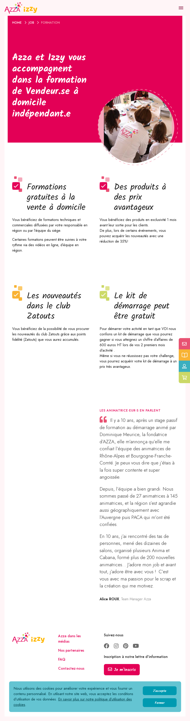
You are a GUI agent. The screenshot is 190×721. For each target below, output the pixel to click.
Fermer (160, 703)
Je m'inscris (122, 670)
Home (17, 22)
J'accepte (159, 691)
